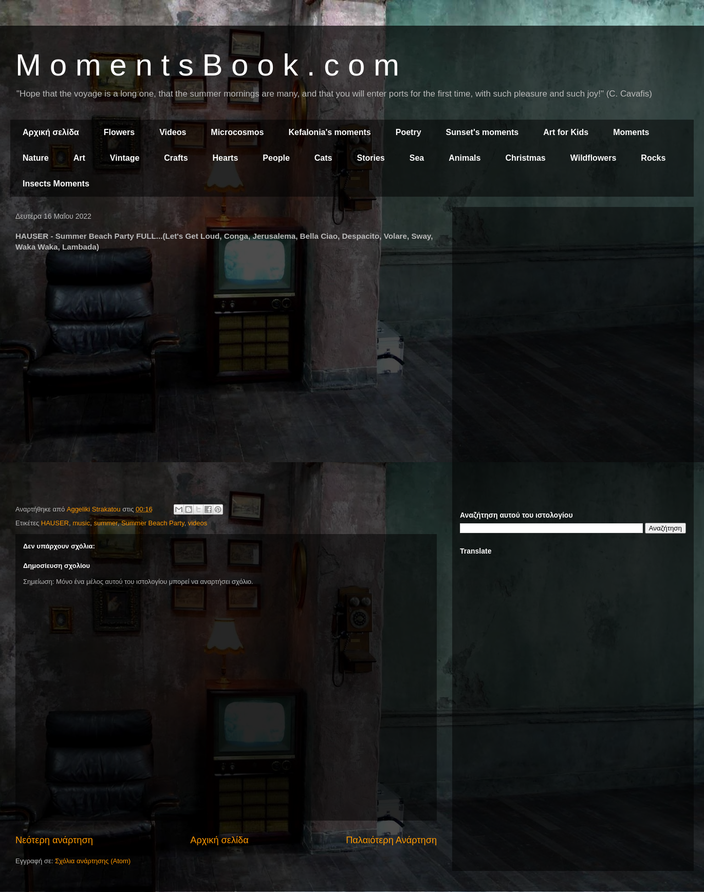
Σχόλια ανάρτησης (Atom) (93, 861)
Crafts (176, 158)
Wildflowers (593, 158)
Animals (464, 158)
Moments (631, 132)
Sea (417, 158)
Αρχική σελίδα (51, 132)
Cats (323, 158)
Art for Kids (565, 132)
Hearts (225, 158)
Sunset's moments (482, 132)
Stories (371, 158)
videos (198, 523)
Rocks (653, 158)
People (276, 158)
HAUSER (55, 523)
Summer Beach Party (152, 523)
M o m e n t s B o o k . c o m (207, 65)
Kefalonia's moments (329, 132)
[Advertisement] (573, 286)
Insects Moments (56, 183)
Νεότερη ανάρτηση (54, 840)
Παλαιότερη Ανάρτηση (391, 840)
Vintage (125, 158)
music (81, 523)
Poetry (408, 132)
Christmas (525, 158)
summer (105, 523)
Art (79, 158)
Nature (36, 158)
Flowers (119, 132)
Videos (172, 132)
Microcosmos (237, 132)
